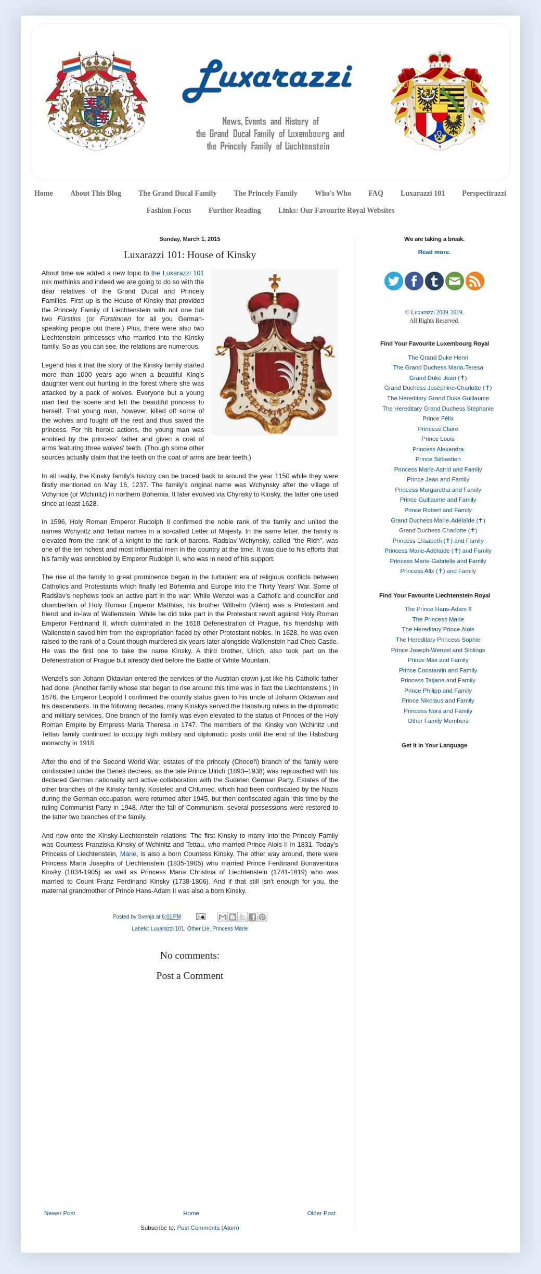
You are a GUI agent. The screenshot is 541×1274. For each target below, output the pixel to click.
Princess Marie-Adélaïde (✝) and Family (438, 550)
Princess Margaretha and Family (438, 490)
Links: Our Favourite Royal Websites (336, 210)
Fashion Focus (169, 210)
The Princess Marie (438, 619)
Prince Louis (438, 439)
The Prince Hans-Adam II (438, 609)
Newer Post (59, 1213)
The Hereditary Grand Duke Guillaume (438, 398)
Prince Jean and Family (438, 479)
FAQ (375, 193)
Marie (128, 854)
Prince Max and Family (438, 660)
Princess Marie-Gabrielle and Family (438, 561)
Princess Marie (230, 929)
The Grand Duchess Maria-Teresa (438, 367)
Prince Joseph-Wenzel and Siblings (438, 650)
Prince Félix (438, 418)
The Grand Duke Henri (438, 357)
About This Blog (95, 193)
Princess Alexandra (438, 449)
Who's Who (333, 193)
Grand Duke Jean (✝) (438, 378)
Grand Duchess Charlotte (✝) (438, 530)
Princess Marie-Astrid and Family (438, 469)
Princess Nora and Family (438, 711)
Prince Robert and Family (438, 510)
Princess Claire (438, 429)
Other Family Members (438, 721)
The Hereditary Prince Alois (438, 629)
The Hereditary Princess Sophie (438, 639)
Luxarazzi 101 (423, 193)
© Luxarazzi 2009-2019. (434, 312)
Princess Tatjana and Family (438, 680)
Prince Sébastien (438, 459)
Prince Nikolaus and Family (438, 700)
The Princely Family (266, 193)
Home (43, 193)
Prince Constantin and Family (438, 670)
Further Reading (235, 210)
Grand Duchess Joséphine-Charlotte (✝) (438, 388)
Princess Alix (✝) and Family (437, 571)
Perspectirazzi (484, 193)
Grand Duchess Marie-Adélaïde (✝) (438, 520)
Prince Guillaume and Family (438, 499)
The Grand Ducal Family (177, 193)
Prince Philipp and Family (438, 690)
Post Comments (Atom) (208, 1228)
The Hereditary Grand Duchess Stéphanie (438, 408)
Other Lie (198, 929)
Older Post (321, 1213)
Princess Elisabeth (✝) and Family (438, 541)
